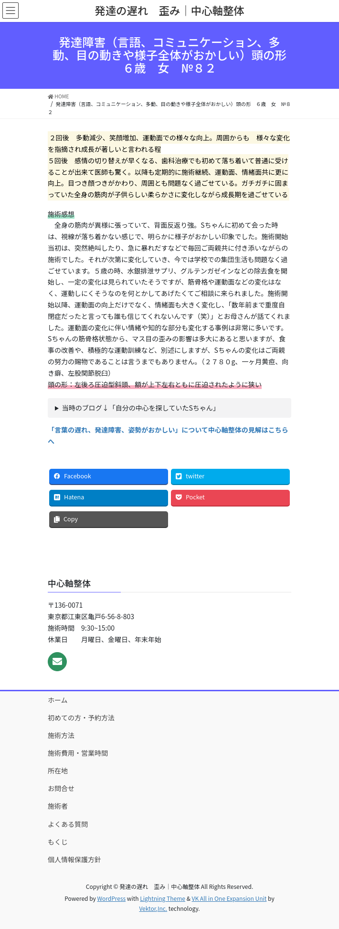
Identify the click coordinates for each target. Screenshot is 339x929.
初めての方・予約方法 (81, 717)
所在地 (58, 770)
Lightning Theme (162, 898)
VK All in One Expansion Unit (229, 898)
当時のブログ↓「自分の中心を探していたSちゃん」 (141, 407)
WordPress (111, 898)
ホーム (58, 700)
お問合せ (61, 788)
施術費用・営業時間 (78, 753)
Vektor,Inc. (153, 908)
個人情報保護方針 (74, 859)
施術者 (58, 806)
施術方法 (61, 735)
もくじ (58, 841)
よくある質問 (68, 824)
